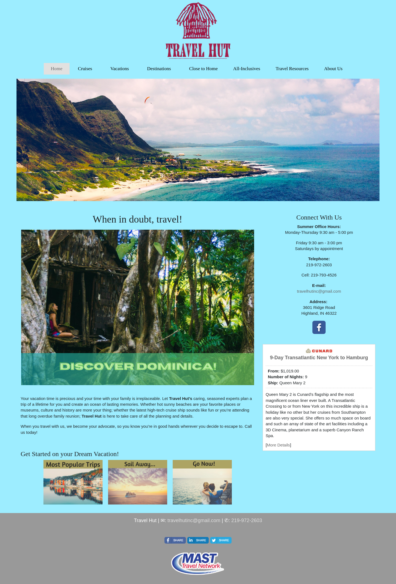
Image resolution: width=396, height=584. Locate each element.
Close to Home (203, 68)
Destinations (159, 68)
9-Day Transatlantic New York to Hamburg (319, 357)
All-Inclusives (246, 68)
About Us (333, 68)
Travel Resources (292, 68)
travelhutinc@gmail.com (319, 291)
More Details (278, 445)
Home (56, 68)
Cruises (85, 68)
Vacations (119, 68)
